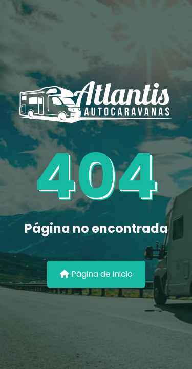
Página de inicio (96, 274)
